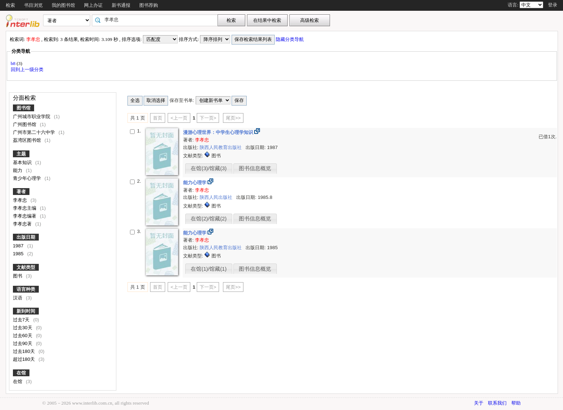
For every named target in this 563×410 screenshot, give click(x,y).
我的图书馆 (63, 5)
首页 (157, 118)
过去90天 (23, 343)
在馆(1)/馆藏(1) (209, 269)
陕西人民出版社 (217, 197)
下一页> (208, 118)
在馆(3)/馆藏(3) (209, 168)
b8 (14, 63)
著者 (21, 191)
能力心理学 (195, 182)
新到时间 (26, 311)
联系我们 (497, 403)
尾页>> (233, 118)
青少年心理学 (27, 178)
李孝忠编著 (25, 216)
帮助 (516, 403)
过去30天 (23, 327)
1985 (19, 253)
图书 (18, 276)
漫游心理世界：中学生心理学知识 (219, 132)
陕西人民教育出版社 (221, 147)
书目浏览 (33, 5)
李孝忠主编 (25, 208)
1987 (19, 245)
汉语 (18, 297)
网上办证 (93, 5)
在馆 (21, 373)
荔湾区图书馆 (27, 140)
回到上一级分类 (27, 69)
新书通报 (121, 5)
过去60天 (23, 335)
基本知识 (23, 162)
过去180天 (24, 351)
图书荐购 (148, 5)
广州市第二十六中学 (34, 132)
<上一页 (179, 118)
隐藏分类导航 (290, 39)
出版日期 (26, 237)
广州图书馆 (25, 124)
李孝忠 (20, 200)
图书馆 (24, 108)
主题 (21, 154)
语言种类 (26, 289)
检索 (10, 5)
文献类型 (26, 267)
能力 (18, 170)
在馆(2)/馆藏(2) (209, 219)
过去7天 (22, 319)
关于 (478, 403)
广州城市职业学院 (32, 116)
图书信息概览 (255, 168)
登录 (552, 5)
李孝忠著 (23, 224)
